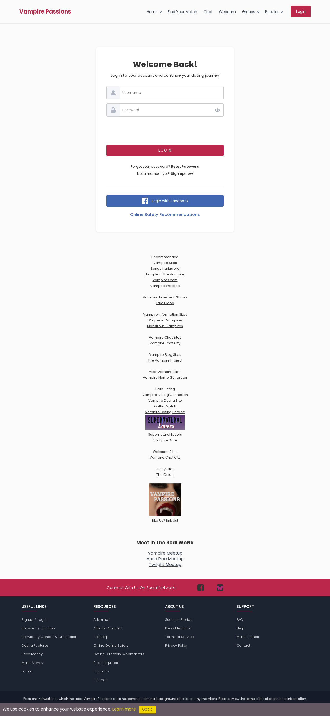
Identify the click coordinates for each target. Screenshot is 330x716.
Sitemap (100, 679)
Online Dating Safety (110, 645)
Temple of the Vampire (165, 274)
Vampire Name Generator (165, 377)
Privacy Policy (176, 645)
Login (41, 619)
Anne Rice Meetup (165, 559)
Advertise (101, 619)
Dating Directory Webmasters (118, 654)
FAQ (240, 619)
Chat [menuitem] (208, 11)
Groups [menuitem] (248, 11)
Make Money (32, 662)
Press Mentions (178, 628)
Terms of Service (179, 636)
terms (250, 698)
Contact (243, 645)
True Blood (165, 302)
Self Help (101, 636)
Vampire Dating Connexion (165, 394)
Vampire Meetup (165, 553)
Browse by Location (38, 628)
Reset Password (185, 166)
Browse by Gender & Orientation (49, 636)
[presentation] (165, 131)
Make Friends (248, 636)
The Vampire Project (165, 360)
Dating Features (35, 645)
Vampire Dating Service (165, 412)
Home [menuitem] (152, 11)
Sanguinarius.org (165, 268)
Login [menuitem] (301, 11)
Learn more (124, 709)
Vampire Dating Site (165, 400)
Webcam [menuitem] (227, 11)
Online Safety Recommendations (165, 215)
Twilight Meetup (165, 565)
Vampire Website (165, 285)
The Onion (165, 474)
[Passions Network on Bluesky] (220, 587)
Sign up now (182, 173)
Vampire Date (165, 440)
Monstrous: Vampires (165, 325)
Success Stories (178, 619)
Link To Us (101, 671)
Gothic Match (165, 406)
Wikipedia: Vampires (165, 320)
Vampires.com (165, 280)
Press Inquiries (105, 662)
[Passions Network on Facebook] (200, 587)
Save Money (32, 654)
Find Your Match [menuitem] (182, 11)
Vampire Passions (45, 12)
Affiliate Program (107, 628)
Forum (27, 671)
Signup (27, 619)
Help (240, 628)
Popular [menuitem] (272, 11)
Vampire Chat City (165, 343)
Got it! (147, 709)
